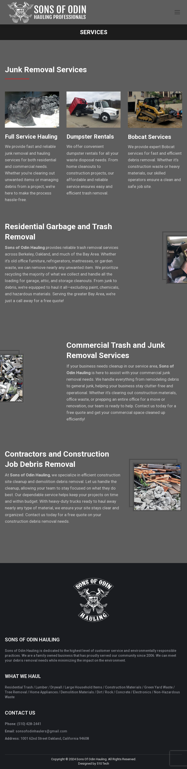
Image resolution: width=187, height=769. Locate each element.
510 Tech (103, 763)
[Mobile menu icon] (177, 12)
